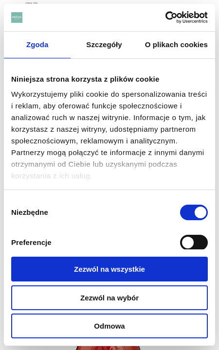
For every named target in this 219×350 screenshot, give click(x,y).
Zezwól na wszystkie (109, 269)
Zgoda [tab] (37, 44)
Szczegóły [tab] (104, 44)
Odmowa (109, 326)
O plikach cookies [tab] (176, 44)
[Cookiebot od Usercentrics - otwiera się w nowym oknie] (165, 17)
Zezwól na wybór (109, 298)
